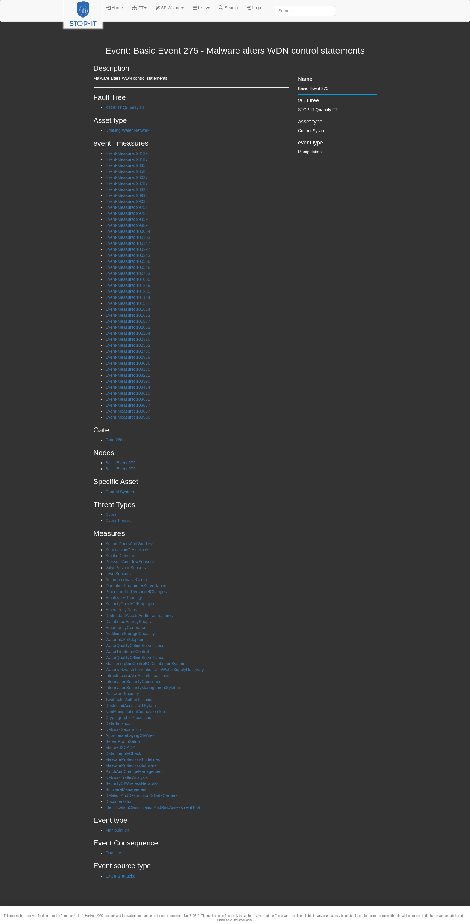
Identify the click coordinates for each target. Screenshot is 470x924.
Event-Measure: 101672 (128, 315)
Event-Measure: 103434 (128, 387)
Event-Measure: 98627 (127, 177)
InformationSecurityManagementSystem (143, 687)
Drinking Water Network (128, 130)
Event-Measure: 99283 (127, 213)
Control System (120, 491)
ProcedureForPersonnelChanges (136, 591)
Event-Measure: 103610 (128, 393)
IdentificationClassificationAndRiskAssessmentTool (153, 807)
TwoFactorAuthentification (130, 699)
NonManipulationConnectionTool (136, 711)
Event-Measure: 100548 (128, 267)
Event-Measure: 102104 (128, 333)
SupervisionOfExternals (127, 549)
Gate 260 (114, 440)
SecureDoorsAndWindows (130, 543)
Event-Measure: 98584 (127, 171)
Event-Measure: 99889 (127, 225)
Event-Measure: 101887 (128, 321)
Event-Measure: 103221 (128, 375)
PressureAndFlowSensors (130, 561)
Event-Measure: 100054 (128, 231)
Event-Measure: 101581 (128, 303)
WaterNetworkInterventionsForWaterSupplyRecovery (155, 669)
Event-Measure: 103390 (128, 381)
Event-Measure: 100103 (128, 237)
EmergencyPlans (121, 609)
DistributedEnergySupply (129, 621)
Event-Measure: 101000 (128, 279)
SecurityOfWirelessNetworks (132, 783)
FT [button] (139, 7)
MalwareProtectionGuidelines (133, 759)
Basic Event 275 (121, 462)
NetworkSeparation (123, 729)
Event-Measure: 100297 (128, 249)
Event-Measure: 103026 (128, 363)
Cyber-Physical (120, 520)
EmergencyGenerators (127, 627)
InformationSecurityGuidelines (134, 681)
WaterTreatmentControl (127, 651)
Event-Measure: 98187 (127, 159)
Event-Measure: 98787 (127, 183)
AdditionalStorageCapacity (130, 633)
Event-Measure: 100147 (128, 243)
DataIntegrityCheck (123, 753)
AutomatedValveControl (128, 579)
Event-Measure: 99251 (127, 207)
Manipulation (117, 830)
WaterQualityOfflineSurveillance (135, 657)
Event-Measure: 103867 (128, 411)
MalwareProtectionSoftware (131, 765)
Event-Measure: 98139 (127, 153)
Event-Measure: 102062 (128, 327)
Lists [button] (201, 7)
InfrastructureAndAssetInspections (137, 675)
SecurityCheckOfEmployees (132, 603)
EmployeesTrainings (124, 597)
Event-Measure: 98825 (127, 189)
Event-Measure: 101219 (128, 285)
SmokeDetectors (121, 555)
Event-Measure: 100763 (128, 273)
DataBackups (118, 723)
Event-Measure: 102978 (128, 357)
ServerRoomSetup (123, 741)
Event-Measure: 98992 (127, 195)
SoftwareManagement (126, 789)
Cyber (111, 514)
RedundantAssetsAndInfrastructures (139, 615)
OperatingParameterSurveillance (136, 585)
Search (228, 7)
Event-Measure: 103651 (128, 399)
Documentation (120, 801)
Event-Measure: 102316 (128, 339)
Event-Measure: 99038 (127, 201)
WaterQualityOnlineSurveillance (135, 645)
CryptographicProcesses (128, 717)
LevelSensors (118, 573)
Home (114, 7)
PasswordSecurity (122, 693)
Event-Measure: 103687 (128, 405)
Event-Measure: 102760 (128, 351)
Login (255, 7)
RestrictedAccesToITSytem (131, 705)
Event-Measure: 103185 (128, 369)
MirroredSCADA (120, 747)
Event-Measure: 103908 (128, 417)
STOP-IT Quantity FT (125, 107)
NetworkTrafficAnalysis (127, 777)
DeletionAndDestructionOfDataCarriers (142, 795)
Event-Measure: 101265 (128, 291)
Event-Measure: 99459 (127, 219)
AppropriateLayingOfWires (130, 735)
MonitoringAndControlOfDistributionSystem (146, 663)
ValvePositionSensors (126, 567)
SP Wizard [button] (170, 7)
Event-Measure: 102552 (128, 345)
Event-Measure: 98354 (127, 165)
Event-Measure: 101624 (128, 309)
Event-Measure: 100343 (128, 255)
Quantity (113, 853)
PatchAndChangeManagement (134, 771)
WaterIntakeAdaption (125, 639)
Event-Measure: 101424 (128, 297)
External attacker (121, 876)
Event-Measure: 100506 (128, 261)
